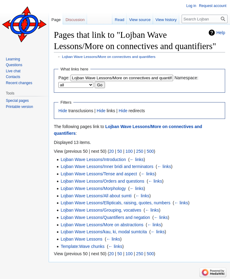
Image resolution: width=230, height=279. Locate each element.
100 (129, 151)
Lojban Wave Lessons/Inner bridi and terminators (107, 166)
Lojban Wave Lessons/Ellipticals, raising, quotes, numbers (115, 202)
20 (111, 151)
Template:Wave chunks (82, 246)
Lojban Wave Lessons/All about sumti (96, 195)
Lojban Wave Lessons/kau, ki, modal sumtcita (104, 231)
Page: (64, 77)
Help (220, 32)
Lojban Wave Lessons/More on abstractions (102, 224)
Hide (62, 110)
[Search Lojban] (205, 19)
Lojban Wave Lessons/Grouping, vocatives (101, 210)
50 (119, 151)
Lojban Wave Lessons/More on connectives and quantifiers (108, 57)
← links (137, 159)
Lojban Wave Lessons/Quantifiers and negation (105, 217)
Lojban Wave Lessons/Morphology (93, 188)
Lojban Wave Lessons (81, 239)
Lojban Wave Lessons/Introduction (93, 159)
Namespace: (186, 77)
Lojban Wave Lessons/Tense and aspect (99, 173)
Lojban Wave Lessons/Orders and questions (102, 181)
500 (150, 151)
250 (139, 151)
